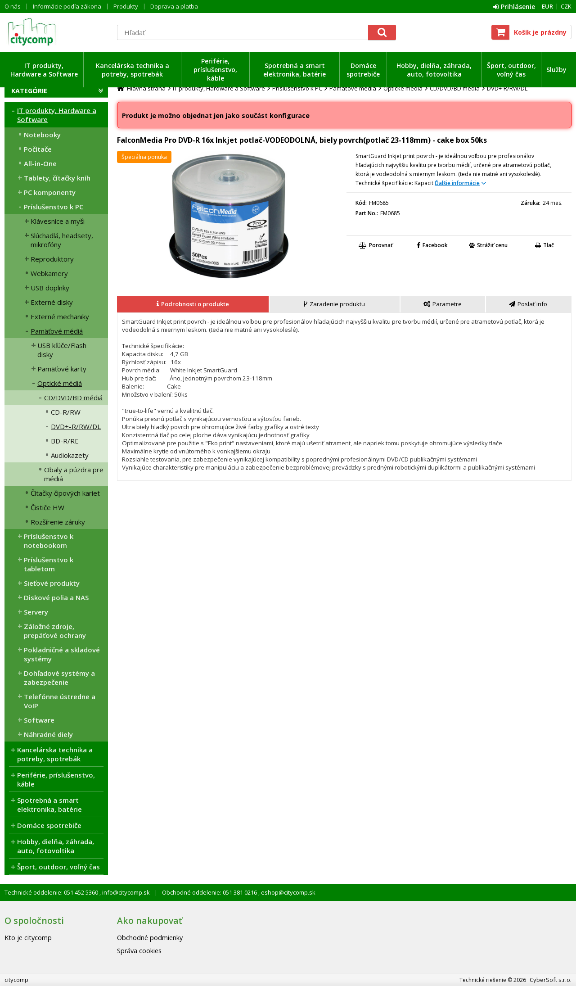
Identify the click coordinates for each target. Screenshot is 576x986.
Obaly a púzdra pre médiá (74, 474)
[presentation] (193, 304)
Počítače (38, 149)
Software (39, 719)
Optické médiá (59, 383)
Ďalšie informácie (457, 183)
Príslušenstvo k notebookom (48, 541)
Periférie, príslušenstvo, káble (215, 69)
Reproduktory (52, 258)
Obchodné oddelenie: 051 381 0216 (210, 892)
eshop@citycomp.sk (287, 892)
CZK (566, 6)
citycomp (56, 32)
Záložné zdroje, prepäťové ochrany (55, 631)
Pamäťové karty (61, 368)
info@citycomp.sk (125, 892)
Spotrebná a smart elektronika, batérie (294, 69)
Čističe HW (47, 507)
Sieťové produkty (52, 583)
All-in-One (40, 163)
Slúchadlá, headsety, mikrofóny (62, 240)
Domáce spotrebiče (363, 69)
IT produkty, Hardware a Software (44, 69)
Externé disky (52, 302)
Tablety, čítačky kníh (57, 177)
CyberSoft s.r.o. (551, 980)
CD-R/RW (66, 411)
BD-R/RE (65, 440)
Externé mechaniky (60, 316)
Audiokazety (70, 455)
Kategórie (29, 90)
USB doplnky (50, 287)
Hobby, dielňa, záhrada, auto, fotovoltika (434, 69)
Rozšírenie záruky (58, 521)
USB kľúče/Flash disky (61, 350)
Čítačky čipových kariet (65, 493)
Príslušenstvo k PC (53, 206)
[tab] (193, 304)
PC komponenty (50, 192)
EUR (547, 6)
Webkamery (49, 273)
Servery (36, 611)
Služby (556, 69)
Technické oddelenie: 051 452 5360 (51, 892)
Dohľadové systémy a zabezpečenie (59, 678)
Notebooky (42, 134)
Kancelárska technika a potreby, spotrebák (132, 69)
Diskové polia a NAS (56, 597)
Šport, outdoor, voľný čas (511, 69)
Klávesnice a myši (58, 221)
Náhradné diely (48, 734)
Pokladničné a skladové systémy (62, 654)
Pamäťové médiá (57, 330)
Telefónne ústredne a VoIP (59, 701)
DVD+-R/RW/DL (76, 426)
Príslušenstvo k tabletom (48, 564)
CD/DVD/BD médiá (73, 397)
